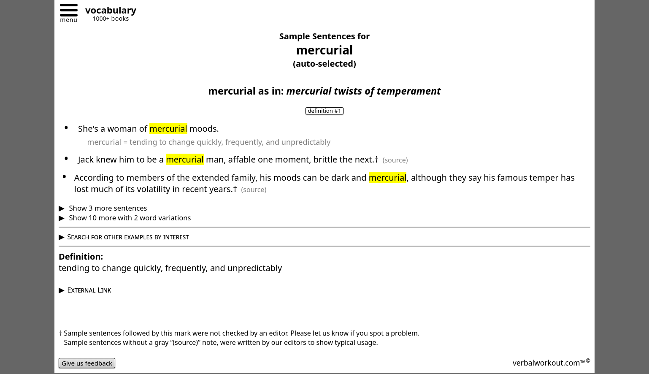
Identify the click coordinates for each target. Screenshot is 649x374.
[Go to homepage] (107, 11)
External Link (89, 290)
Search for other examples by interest (128, 236)
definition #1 (324, 111)
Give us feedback (88, 363)
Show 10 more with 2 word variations (129, 217)
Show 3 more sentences (107, 208)
